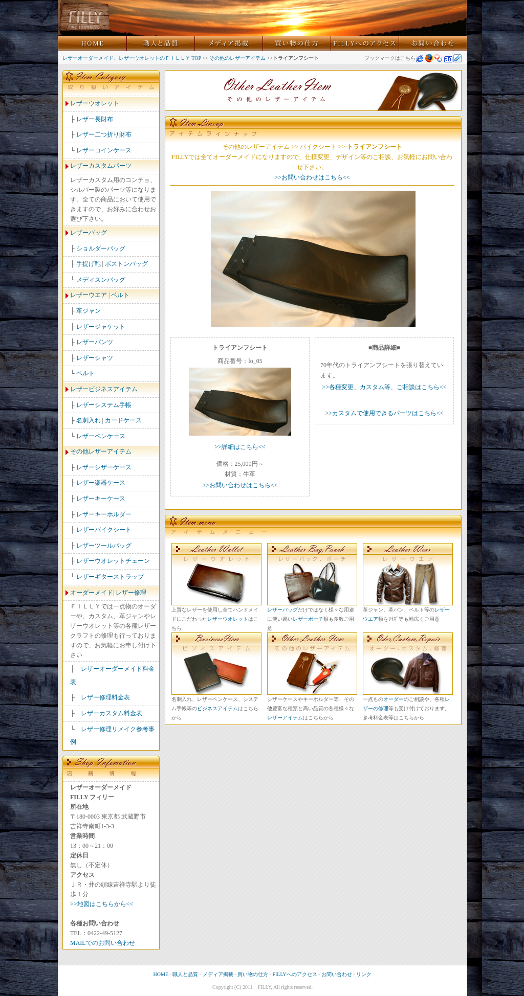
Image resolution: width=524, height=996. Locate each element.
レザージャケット (100, 326)
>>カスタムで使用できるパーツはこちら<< (384, 413)
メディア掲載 (218, 974)
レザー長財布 (94, 119)
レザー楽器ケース (100, 482)
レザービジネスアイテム (104, 389)
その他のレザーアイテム (237, 58)
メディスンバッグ (100, 279)
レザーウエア (88, 295)
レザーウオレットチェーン (113, 560)
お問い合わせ (336, 974)
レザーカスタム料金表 (111, 713)
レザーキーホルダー (104, 514)
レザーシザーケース (104, 467)
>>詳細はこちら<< (239, 446)
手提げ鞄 (88, 263)
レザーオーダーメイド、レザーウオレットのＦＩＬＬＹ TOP (131, 58)
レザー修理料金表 (105, 697)
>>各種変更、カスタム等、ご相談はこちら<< (384, 387)
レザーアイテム (285, 717)
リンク (364, 974)
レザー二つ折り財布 (104, 134)
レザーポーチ (308, 619)
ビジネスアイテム (217, 708)
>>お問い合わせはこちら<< (312, 177)
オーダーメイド (91, 592)
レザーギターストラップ (110, 576)
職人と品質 (185, 974)
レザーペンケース (100, 436)
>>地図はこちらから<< (101, 904)
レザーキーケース (100, 498)
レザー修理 (131, 592)
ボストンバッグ (126, 263)
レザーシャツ (94, 357)
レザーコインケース (104, 150)
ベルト (120, 295)
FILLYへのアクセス (294, 974)
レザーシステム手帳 (104, 405)
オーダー (393, 699)
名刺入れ (88, 420)
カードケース (123, 420)
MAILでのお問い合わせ (102, 942)
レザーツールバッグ (104, 545)
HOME (161, 974)
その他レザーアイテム (101, 451)
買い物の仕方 (252, 974)
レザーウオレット (94, 103)
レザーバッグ (88, 232)
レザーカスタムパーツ (101, 165)
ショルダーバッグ (100, 248)
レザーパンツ (94, 342)
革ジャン (88, 310)
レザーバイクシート (104, 529)
